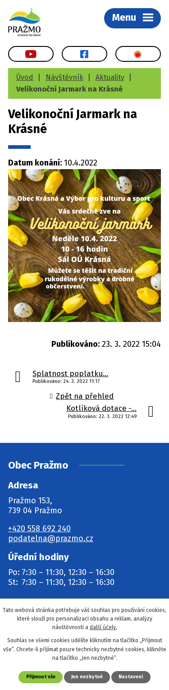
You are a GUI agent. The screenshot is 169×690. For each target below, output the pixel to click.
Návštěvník (64, 77)
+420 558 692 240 (39, 529)
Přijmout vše (40, 677)
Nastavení (131, 677)
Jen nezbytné (87, 677)
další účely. (103, 627)
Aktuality (110, 77)
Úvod (24, 77)
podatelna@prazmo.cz (50, 538)
